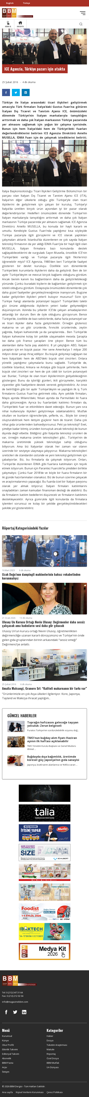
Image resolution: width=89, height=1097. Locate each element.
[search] (81, 24)
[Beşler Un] (44, 872)
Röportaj (51, 1053)
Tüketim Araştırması (57, 1044)
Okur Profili (8, 1044)
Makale (50, 1049)
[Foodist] (44, 912)
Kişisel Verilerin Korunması (30, 1092)
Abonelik (6, 1058)
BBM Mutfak (53, 1062)
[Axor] (44, 793)
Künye (5, 1040)
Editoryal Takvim (10, 1053)
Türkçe (26, 3)
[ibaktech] (44, 931)
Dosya (50, 1040)
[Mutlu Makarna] (44, 832)
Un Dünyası (53, 1067)
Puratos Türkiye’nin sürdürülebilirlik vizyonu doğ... (53, 730)
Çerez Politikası (55, 1092)
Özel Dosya (53, 1058)
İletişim (5, 1071)
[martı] (44, 892)
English (10, 3)
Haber (50, 1036)
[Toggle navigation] (83, 13)
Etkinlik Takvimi (10, 1049)
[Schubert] (44, 852)
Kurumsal (7, 1036)
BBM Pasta (7, 1062)
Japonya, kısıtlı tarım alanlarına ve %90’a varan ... (52, 764)
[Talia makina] (44, 813)
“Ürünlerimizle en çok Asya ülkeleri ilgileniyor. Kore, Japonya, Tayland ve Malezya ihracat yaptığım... (41, 696)
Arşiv (4, 1067)
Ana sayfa (7, 1092)
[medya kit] (44, 951)
